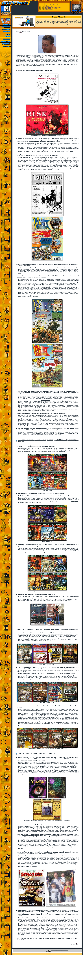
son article (23, 671)
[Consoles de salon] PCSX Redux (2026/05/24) (53, 7)
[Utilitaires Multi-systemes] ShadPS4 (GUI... (52, 4)
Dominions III (49, 771)
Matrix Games (42, 853)
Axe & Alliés (27, 430)
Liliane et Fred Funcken (66, 144)
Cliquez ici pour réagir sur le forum (59, 950)
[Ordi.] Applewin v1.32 (48, 6)
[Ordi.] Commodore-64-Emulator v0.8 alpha (52, 5)
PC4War (74, 629)
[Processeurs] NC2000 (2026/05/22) (51, 3)
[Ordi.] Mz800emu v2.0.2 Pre (49, 9)
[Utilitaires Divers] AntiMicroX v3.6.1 (51, 8)
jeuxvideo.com (56, 670)
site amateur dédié (45, 400)
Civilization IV (74, 863)
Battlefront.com (52, 853)
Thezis (19, 31)
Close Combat (63, 161)
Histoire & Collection (36, 270)
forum (50, 910)
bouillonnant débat (34, 910)
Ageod (41, 552)
